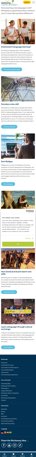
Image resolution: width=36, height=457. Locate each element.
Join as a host (5, 372)
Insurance (4, 416)
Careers (3, 400)
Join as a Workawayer (7, 370)
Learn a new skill (9, 127)
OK (18, 244)
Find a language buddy (11, 69)
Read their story (9, 292)
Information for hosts (7, 365)
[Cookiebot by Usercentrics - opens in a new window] (26, 211)
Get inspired (8, 347)
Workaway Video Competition (10, 393)
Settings (27, 238)
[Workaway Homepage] (7, 2)
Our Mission (4, 395)
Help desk (4, 409)
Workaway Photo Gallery (8, 386)
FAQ (2, 414)
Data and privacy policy (8, 423)
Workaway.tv (5, 388)
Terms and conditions (7, 421)
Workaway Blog (5, 383)
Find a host (4, 362)
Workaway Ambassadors (8, 398)
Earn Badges (8, 184)
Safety (3, 411)
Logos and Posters (6, 390)
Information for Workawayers (10, 367)
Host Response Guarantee (9, 418)
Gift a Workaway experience (9, 374)
